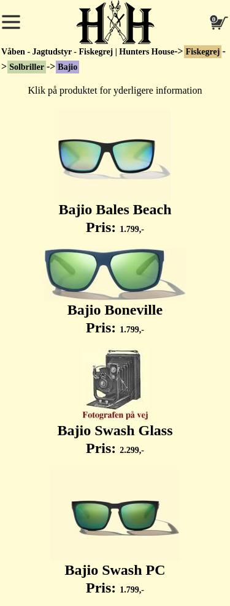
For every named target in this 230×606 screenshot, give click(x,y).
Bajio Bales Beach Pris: (115, 172)
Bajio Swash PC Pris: (115, 532)
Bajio (67, 67)
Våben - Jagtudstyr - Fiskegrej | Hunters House (87, 51)
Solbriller (26, 67)
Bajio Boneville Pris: (115, 292)
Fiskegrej (203, 51)
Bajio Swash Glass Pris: (114, 402)
